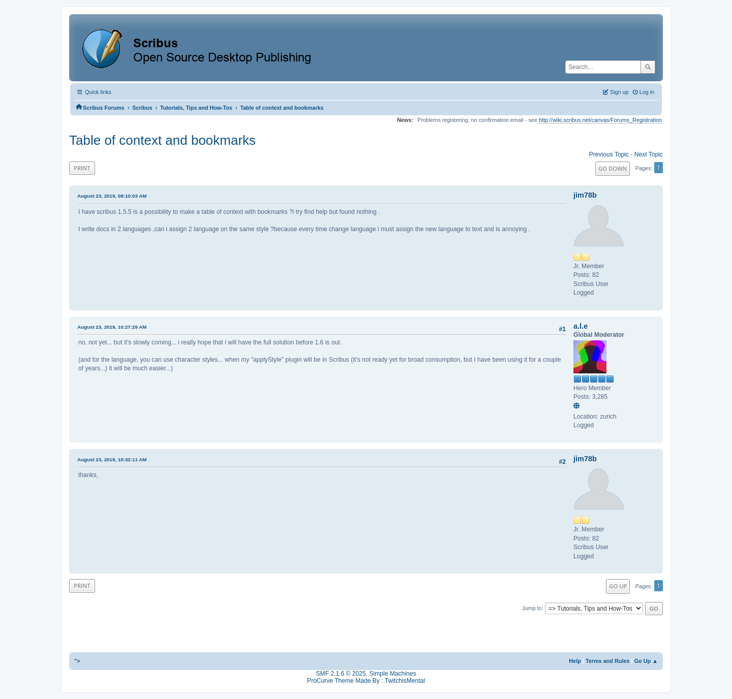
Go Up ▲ (646, 661)
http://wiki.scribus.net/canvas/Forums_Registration (600, 120)
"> (77, 661)
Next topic (648, 154)
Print (82, 168)
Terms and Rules (608, 661)
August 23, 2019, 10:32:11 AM (111, 459)
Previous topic (609, 154)
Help (575, 661)
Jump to (532, 608)
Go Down (612, 168)
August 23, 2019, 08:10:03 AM (111, 196)
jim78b (585, 195)
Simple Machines (392, 673)
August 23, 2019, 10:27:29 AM (111, 327)
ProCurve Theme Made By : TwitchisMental (366, 680)
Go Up (618, 586)
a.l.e (580, 326)
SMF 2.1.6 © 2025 (341, 673)
